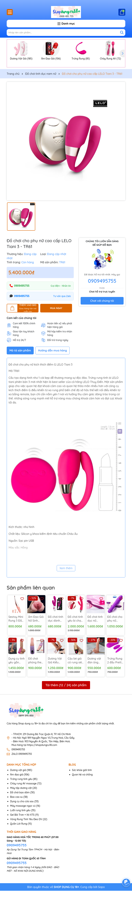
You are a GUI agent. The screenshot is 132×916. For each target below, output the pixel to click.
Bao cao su (16, 822)
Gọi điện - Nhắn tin (61, 311)
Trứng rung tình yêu (21, 804)
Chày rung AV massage (23, 808)
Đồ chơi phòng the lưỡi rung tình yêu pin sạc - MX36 (35, 686)
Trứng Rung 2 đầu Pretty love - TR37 (115, 686)
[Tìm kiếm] (121, 32)
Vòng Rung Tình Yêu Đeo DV (26, 844)
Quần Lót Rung (18, 849)
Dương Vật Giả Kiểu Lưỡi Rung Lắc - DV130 (55, 686)
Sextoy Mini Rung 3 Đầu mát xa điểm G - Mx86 (16, 644)
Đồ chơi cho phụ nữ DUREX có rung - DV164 (114, 644)
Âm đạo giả (16, 799)
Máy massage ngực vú (22, 831)
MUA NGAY (56, 333)
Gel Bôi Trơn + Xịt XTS (22, 840)
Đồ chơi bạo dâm (20, 817)
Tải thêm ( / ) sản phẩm (65, 711)
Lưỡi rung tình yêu (20, 835)
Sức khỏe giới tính (82, 795)
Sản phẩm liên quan (31, 613)
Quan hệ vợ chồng (82, 799)
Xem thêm (66, 593)
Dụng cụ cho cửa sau (22, 826)
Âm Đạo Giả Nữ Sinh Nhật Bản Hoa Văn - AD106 (35, 644)
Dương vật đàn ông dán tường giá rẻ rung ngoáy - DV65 (94, 686)
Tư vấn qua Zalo (62, 321)
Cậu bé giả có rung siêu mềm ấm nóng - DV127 (75, 686)
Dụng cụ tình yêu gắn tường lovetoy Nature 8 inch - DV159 (16, 686)
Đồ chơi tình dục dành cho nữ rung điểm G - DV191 (55, 644)
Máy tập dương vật (21, 813)
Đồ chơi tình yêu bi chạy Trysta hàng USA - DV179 (75, 644)
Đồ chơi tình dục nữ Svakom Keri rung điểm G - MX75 (95, 644)
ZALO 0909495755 (22, 779)
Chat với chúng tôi (102, 326)
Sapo (101, 912)
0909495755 (21, 311)
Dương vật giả (18, 795)
